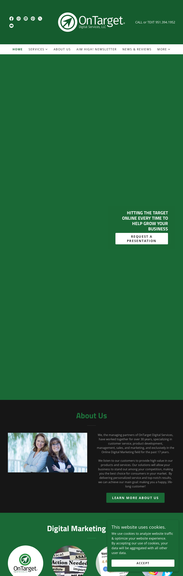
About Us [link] (62, 49)
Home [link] (18, 49)
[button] (38, 49)
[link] (11, 18)
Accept (143, 563)
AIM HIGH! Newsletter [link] (96, 49)
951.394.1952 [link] (165, 22)
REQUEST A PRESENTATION (142, 238)
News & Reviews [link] (137, 49)
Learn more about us (135, 498)
